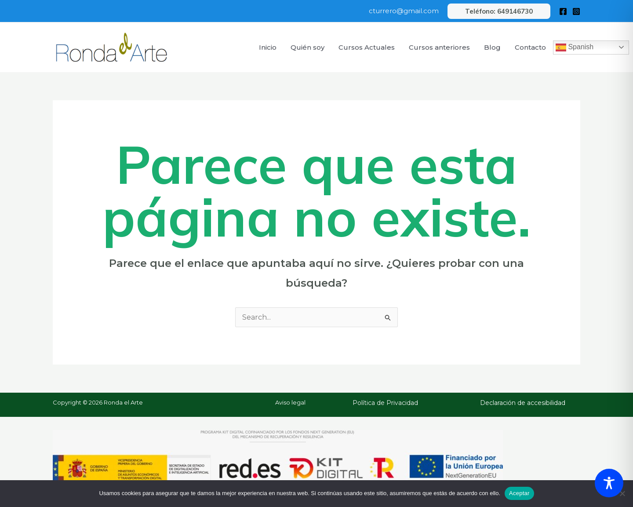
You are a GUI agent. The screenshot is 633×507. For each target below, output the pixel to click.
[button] (498, 11)
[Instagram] (576, 11)
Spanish (574, 47)
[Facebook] (563, 11)
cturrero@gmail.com (404, 11)
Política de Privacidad (385, 403)
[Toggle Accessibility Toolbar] (609, 483)
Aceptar (519, 493)
